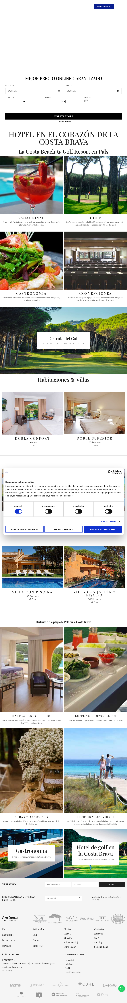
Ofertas (67, 929)
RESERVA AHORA (104, 6)
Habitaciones (8, 934)
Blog (96, 938)
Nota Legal (69, 964)
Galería (67, 933)
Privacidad (69, 960)
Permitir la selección (63, 529)
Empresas (37, 945)
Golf (35, 934)
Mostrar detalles (108, 521)
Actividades (38, 929)
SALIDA (68, 86)
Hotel (4, 929)
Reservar (98, 933)
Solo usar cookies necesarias (24, 529)
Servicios (6, 945)
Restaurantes (8, 940)
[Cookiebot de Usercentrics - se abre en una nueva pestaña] (110, 472)
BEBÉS (87, 98)
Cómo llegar (69, 947)
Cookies (68, 968)
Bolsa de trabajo (71, 942)
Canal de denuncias (73, 972)
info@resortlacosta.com (12, 967)
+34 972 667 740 (10, 960)
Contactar (99, 929)
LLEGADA (9, 86)
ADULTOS (10, 98)
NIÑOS (48, 98)
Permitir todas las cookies (102, 529)
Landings (98, 942)
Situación (67, 938)
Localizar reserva (63, 121)
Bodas (36, 940)
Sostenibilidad (101, 947)
